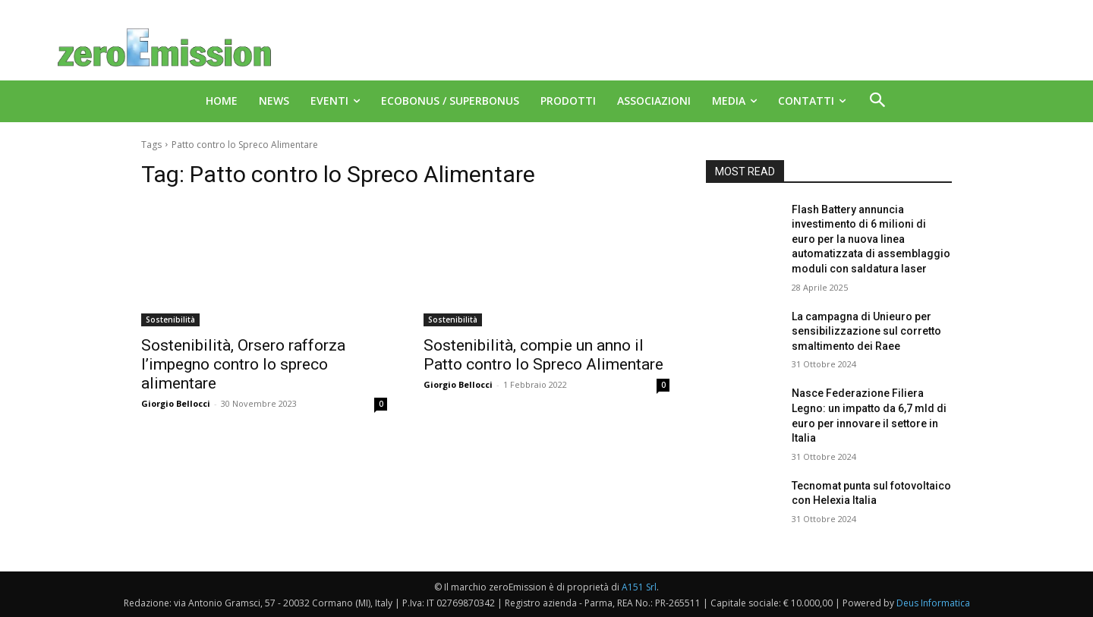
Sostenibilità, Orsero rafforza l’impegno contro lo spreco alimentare (243, 364)
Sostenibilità (170, 319)
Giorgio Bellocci (175, 403)
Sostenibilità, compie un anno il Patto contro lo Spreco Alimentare (543, 354)
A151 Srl (639, 587)
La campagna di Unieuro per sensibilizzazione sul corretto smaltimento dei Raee (866, 331)
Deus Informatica (933, 603)
